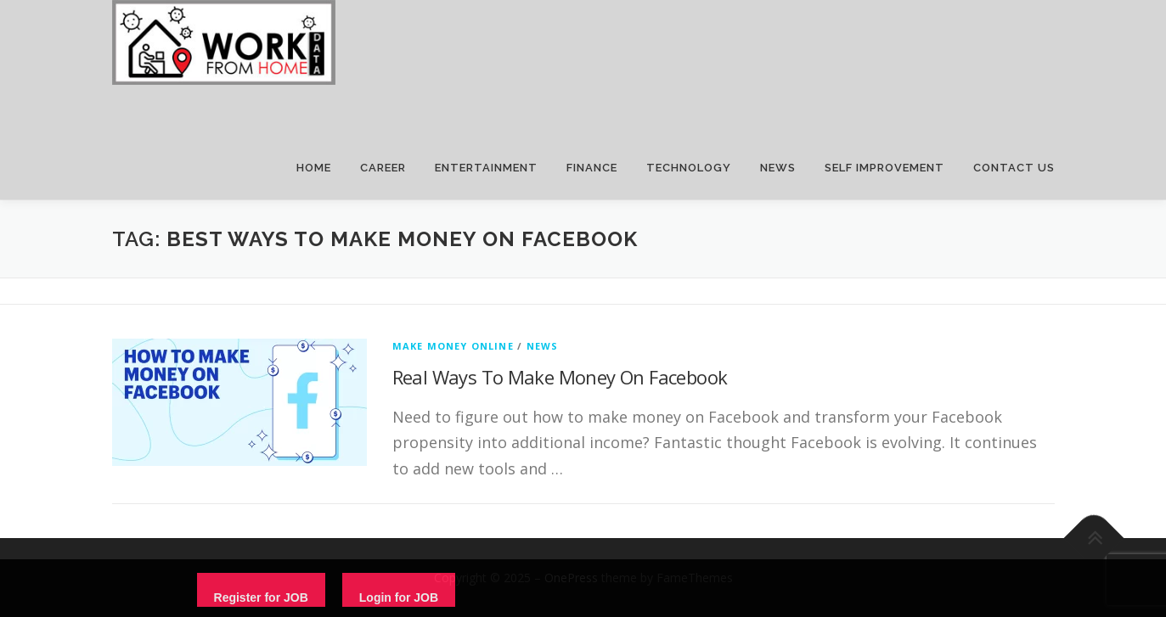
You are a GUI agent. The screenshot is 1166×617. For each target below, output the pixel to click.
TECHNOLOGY (688, 167)
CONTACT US (1014, 167)
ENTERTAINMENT (486, 167)
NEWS (778, 167)
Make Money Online (453, 345)
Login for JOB (398, 597)
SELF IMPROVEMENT (884, 167)
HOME (313, 167)
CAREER (383, 167)
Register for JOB (261, 597)
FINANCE (591, 167)
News (543, 345)
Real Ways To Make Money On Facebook (560, 377)
